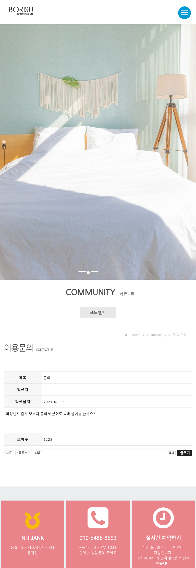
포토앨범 (98, 312)
